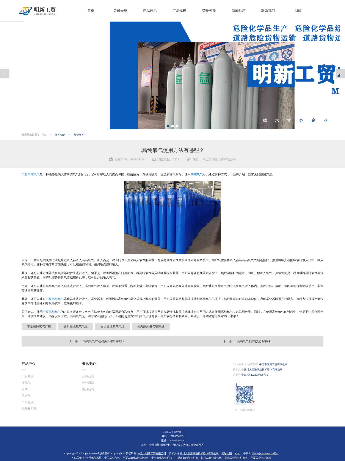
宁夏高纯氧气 (31, 174)
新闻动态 (60, 134)
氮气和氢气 (29, 408)
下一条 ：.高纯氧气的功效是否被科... (248, 341)
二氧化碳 (28, 402)
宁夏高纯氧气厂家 (39, 326)
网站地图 (226, 453)
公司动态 (88, 376)
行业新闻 (79, 134)
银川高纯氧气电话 (76, 326)
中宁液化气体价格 (161, 457)
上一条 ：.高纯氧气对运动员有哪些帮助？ (97, 341)
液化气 (26, 382)
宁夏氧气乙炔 (94, 457)
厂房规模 (28, 376)
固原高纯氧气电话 (112, 326)
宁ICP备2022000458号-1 (254, 374)
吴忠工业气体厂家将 (236, 457)
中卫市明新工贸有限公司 (273, 364)
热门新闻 (88, 389)
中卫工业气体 (112, 457)
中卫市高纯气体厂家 (186, 457)
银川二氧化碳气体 (211, 457)
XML (237, 453)
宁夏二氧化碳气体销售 (136, 457)
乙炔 (25, 389)
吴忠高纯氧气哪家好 (150, 326)
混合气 (26, 395)
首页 (44, 134)
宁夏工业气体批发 (261, 457)
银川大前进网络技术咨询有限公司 (263, 369)
